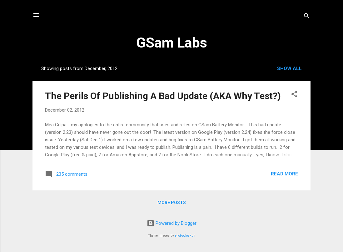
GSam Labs (171, 42)
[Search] (307, 17)
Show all (289, 68)
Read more (284, 174)
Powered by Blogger (171, 223)
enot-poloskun (185, 236)
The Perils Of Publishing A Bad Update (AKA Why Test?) (163, 95)
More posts (171, 202)
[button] (294, 95)
